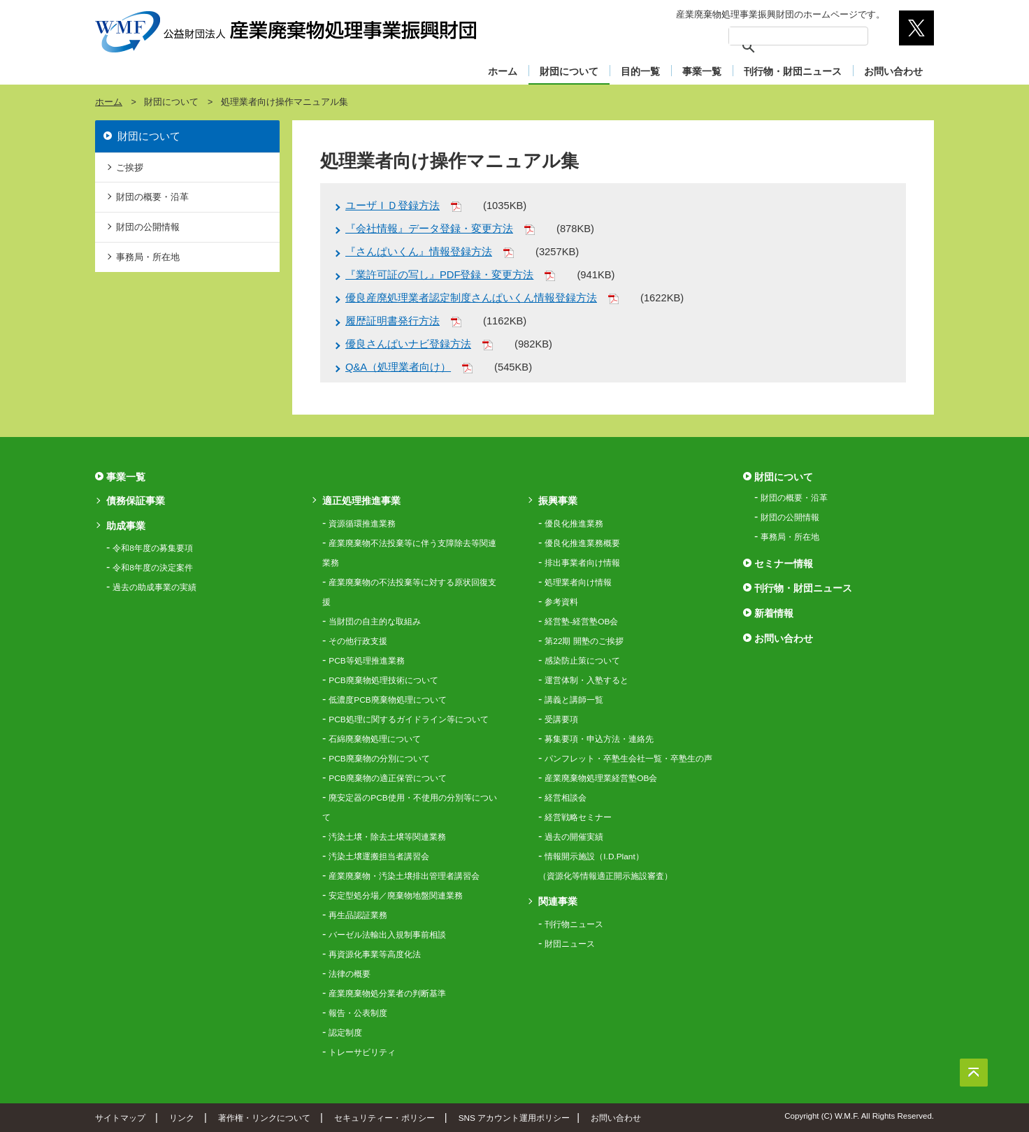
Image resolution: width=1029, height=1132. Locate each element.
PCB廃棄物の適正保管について (387, 778)
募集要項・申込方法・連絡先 (599, 739)
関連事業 (557, 901)
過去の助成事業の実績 (154, 587)
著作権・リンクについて (264, 1117)
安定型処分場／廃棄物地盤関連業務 (396, 896)
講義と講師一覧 (574, 700)
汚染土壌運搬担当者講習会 (379, 856)
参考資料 (561, 602)
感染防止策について (582, 661)
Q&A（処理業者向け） (398, 367)
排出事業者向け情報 (582, 563)
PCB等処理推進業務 (366, 661)
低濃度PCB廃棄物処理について (387, 700)
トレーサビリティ (362, 1052)
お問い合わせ (893, 71)
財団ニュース (570, 944)
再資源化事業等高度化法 (375, 954)
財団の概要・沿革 (152, 197)
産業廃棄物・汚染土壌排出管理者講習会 (404, 876)
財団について (569, 71)
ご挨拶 (129, 167)
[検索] (780, 36)
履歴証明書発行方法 (392, 321)
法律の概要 (349, 974)
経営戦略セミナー (578, 817)
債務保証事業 (135, 500)
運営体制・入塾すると (586, 680)
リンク (181, 1117)
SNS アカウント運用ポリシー (514, 1117)
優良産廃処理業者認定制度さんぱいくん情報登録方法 (471, 297)
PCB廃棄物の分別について (379, 759)
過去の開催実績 (574, 837)
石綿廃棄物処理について (375, 739)
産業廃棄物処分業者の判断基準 (387, 993)
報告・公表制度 (358, 1013)
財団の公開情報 (148, 227)
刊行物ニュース (574, 924)
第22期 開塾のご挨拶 (584, 641)
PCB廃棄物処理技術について (383, 680)
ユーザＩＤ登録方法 (392, 205)
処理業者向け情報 (578, 582)
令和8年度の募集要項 (153, 548)
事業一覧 (701, 71)
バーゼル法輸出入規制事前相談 (387, 935)
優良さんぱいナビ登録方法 (408, 344)
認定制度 (345, 1033)
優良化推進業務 (574, 524)
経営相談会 (566, 798)
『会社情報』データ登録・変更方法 (429, 228)
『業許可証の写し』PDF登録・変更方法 (439, 274)
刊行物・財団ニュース (793, 71)
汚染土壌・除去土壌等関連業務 (387, 837)
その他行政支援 (358, 641)
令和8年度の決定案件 (153, 568)
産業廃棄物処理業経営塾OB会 (601, 778)
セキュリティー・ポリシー (384, 1117)
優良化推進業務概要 (582, 543)
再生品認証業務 (358, 915)
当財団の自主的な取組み (375, 621)
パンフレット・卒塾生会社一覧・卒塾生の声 (628, 759)
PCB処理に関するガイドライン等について (408, 719)
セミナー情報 (783, 563)
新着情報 (773, 613)
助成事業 (125, 525)
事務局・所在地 (148, 257)
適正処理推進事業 (361, 500)
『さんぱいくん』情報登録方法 (418, 251)
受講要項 (561, 719)
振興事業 (557, 500)
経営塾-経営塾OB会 (581, 621)
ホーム (502, 71)
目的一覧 (640, 71)
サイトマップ (120, 1117)
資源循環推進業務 (362, 524)
